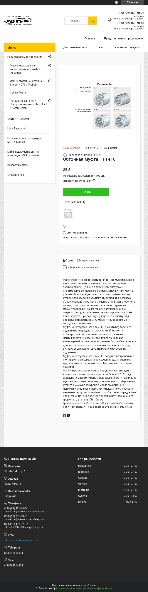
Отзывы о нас (15, 174)
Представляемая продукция (122, 38)
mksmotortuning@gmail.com (21, 540)
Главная (90, 38)
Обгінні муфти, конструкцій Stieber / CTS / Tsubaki (26, 82)
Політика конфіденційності (98, 588)
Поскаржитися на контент (69, 588)
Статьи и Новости (18, 118)
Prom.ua (92, 585)
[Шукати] (92, 20)
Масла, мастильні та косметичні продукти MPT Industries (26, 69)
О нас (100, 47)
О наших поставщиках (127, 47)
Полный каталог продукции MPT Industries (24, 140)
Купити (86, 192)
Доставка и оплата (75, 47)
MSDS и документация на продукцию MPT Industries (23, 153)
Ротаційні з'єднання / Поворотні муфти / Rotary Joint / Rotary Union (28, 104)
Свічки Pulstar (18, 92)
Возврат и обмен (17, 165)
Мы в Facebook (16, 128)
